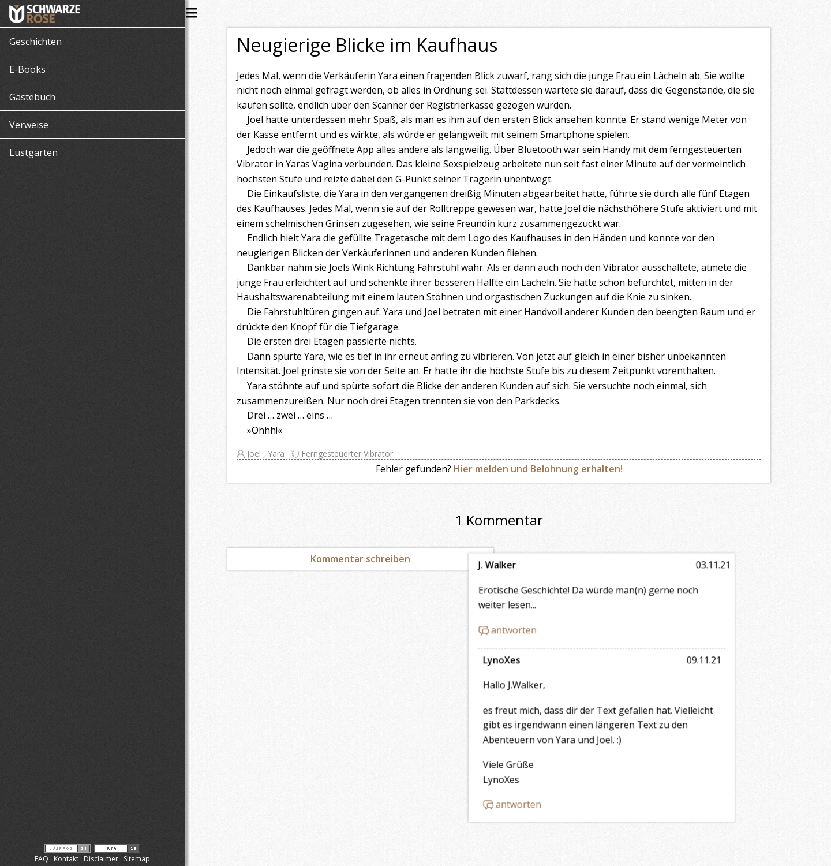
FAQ (41, 859)
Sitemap (136, 859)
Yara (285, 453)
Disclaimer (101, 859)
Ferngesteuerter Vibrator (356, 453)
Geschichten (35, 41)
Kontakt (66, 859)
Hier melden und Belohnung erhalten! (546, 468)
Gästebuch (32, 97)
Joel (263, 453)
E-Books (27, 69)
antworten (551, 624)
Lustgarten (33, 152)
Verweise (28, 124)
